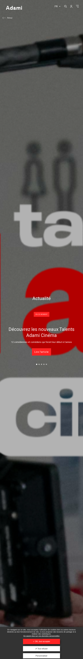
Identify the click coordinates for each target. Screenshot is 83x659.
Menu (77, 6)
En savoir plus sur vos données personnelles (41, 636)
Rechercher (65, 6)
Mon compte (71, 6)
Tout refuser (41, 649)
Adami (13, 8)
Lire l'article (41, 351)
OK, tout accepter (41, 641)
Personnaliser (41, 656)
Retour (9, 18)
